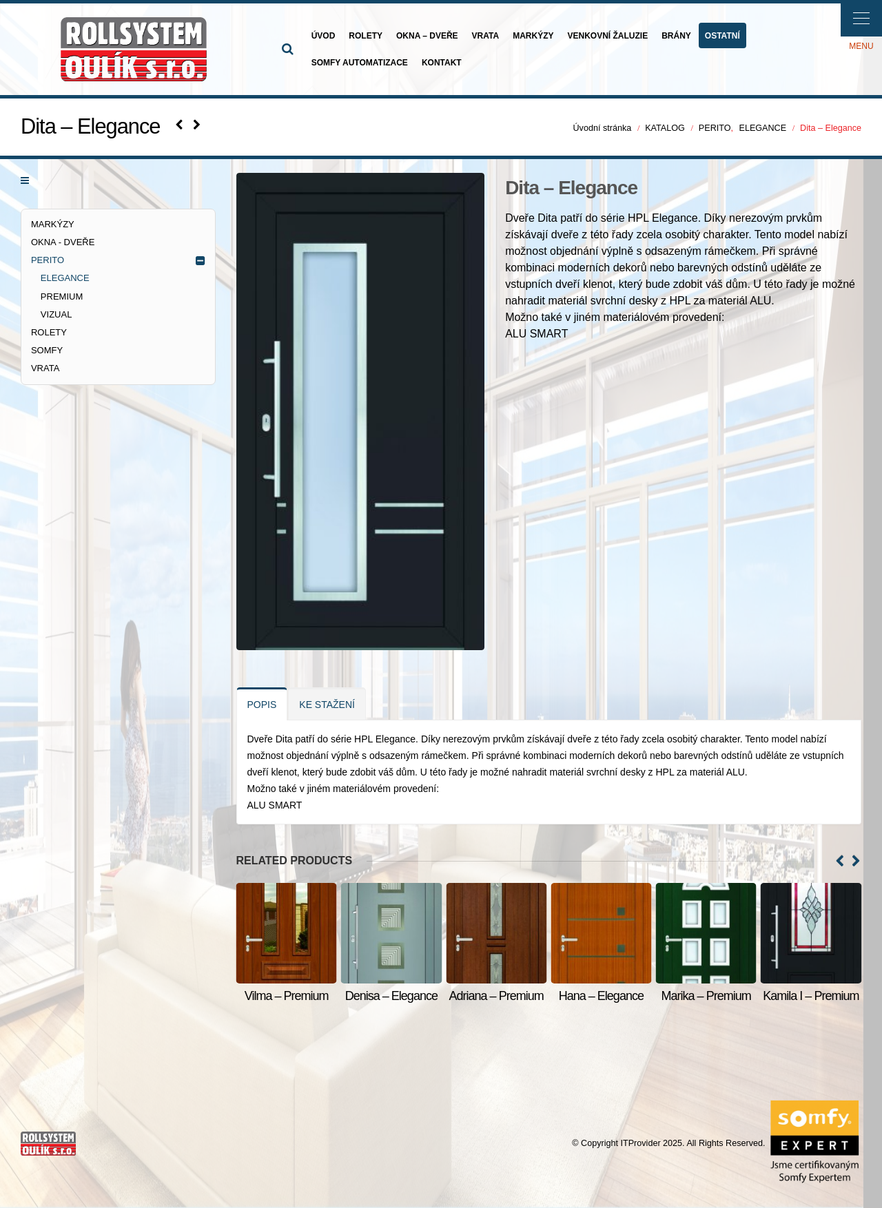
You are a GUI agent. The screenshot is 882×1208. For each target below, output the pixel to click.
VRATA (486, 36)
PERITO (47, 260)
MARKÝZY (533, 36)
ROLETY (365, 36)
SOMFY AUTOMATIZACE (359, 62)
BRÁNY (676, 36)
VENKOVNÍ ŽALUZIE (607, 36)
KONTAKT (442, 62)
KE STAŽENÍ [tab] (327, 704)
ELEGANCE (65, 278)
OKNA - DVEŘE (62, 242)
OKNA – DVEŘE (427, 36)
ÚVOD (323, 36)
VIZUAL (56, 314)
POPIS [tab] (262, 704)
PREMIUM (62, 296)
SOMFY (47, 350)
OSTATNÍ (722, 36)
